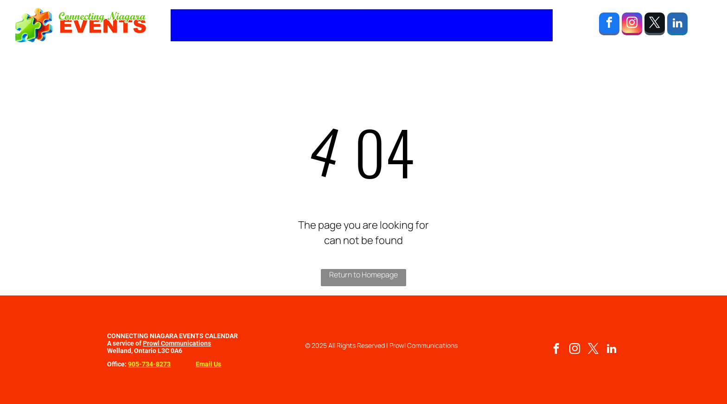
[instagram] (632, 25)
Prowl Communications (177, 343)
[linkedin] (677, 25)
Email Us (208, 364)
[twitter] (654, 25)
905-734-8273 (149, 364)
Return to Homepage (363, 274)
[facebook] (609, 25)
